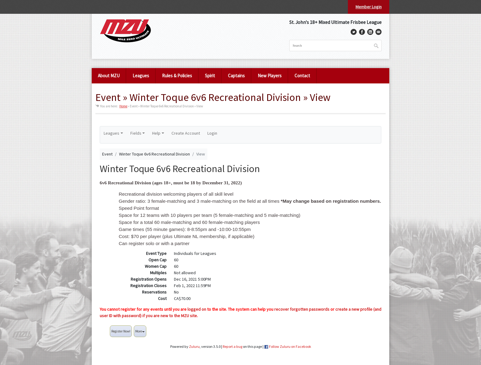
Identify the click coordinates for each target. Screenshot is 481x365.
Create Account (185, 133)
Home (123, 106)
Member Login (369, 7)
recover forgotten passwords (301, 309)
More (140, 331)
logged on (196, 309)
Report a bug (232, 346)
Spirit (210, 76)
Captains (236, 76)
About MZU (109, 76)
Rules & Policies (177, 76)
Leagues (141, 76)
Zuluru (194, 346)
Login (212, 133)
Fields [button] (135, 133)
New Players (270, 76)
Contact (302, 76)
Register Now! (120, 331)
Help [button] (156, 133)
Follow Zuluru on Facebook (290, 346)
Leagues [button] (111, 133)
